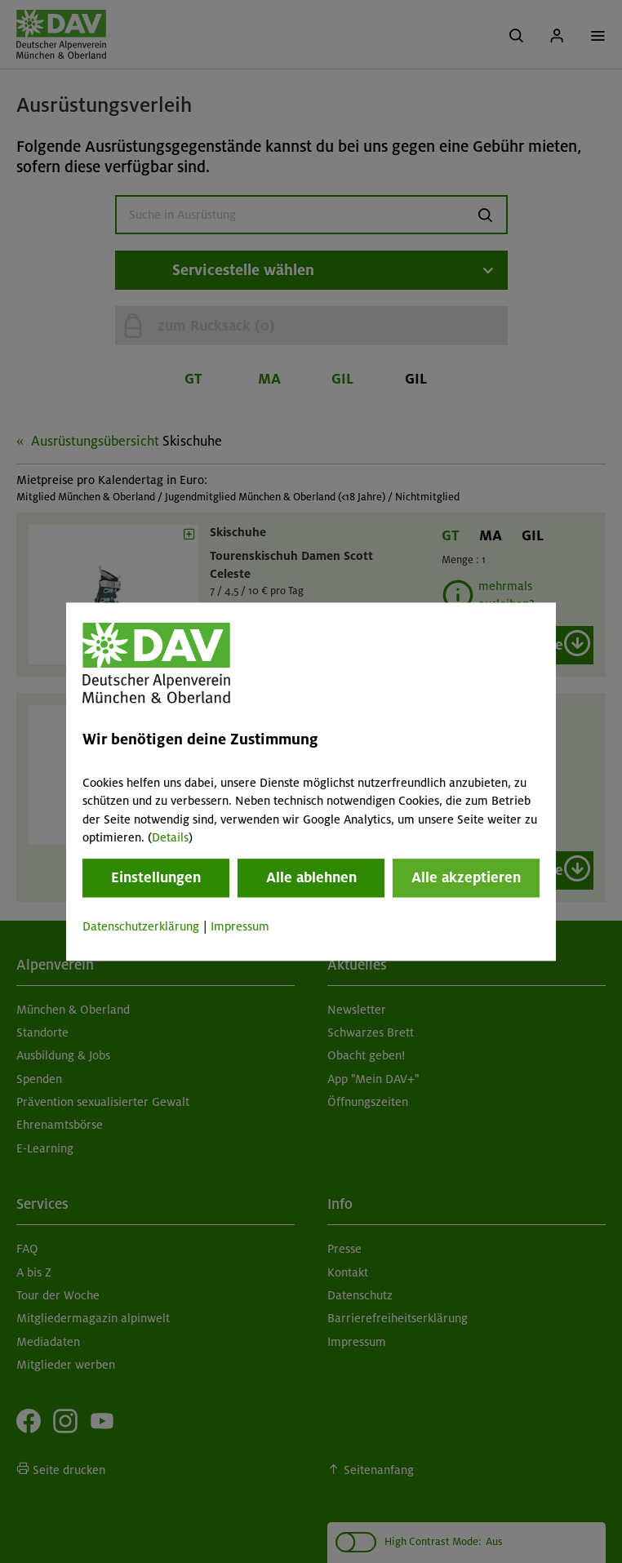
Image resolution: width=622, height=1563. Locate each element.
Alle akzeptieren (466, 878)
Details (170, 837)
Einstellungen (156, 878)
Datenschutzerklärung (140, 927)
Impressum (240, 927)
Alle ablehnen (311, 878)
